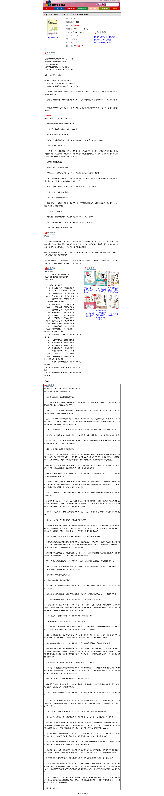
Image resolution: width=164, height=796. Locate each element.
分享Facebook (52, 37)
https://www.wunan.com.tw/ (102, 42)
